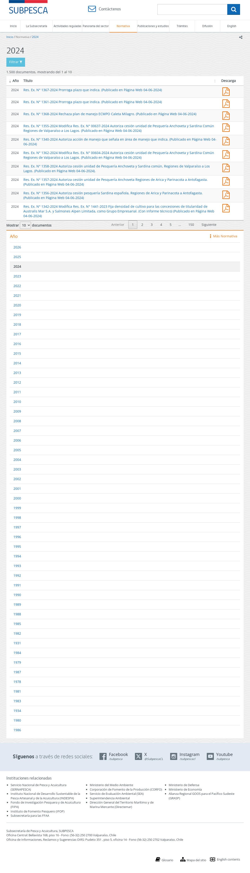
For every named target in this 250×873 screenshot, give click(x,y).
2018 (17, 324)
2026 (17, 247)
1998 (17, 517)
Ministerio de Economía (185, 789)
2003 (17, 469)
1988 (17, 614)
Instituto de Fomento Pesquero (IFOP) (38, 811)
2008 (17, 421)
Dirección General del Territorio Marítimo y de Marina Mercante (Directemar (122, 804)
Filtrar (15, 62)
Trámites (182, 26)
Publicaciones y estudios (153, 26)
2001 (17, 488)
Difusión (207, 26)
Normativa (123, 26)
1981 (17, 691)
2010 (17, 401)
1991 (17, 585)
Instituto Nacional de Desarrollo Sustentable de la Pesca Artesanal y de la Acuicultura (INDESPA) (45, 796)
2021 (17, 295)
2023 (17, 276)
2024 (35, 37)
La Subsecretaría (36, 26)
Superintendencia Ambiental (110, 798)
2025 (17, 257)
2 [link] (142, 224)
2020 (17, 305)
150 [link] (191, 224)
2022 (17, 286)
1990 (17, 595)
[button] (10, 80)
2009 (17, 411)
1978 (17, 681)
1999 (17, 508)
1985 (17, 623)
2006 (17, 440)
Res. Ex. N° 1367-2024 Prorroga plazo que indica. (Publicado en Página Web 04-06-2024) (92, 90)
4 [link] (161, 224)
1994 (17, 556)
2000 (17, 498)
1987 (17, 672)
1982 (17, 633)
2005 (17, 450)
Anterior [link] (117, 224)
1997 (17, 527)
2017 (17, 334)
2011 (17, 392)
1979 (17, 662)
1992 (17, 575)
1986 (17, 730)
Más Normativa (223, 236)
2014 (17, 363)
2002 (17, 479)
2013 (17, 372)
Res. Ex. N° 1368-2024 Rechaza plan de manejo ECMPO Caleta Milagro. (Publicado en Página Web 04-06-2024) (109, 114)
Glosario (167, 860)
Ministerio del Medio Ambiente (111, 785)
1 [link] (133, 224)
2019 (17, 315)
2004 (17, 459)
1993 (17, 566)
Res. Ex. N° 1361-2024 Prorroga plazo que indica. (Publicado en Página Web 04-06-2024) (92, 102)
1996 (17, 537)
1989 (17, 604)
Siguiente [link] (209, 224)
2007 (17, 430)
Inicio (13, 26)
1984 (17, 652)
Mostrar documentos (29, 225)
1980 (17, 720)
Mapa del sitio (196, 860)
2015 (17, 353)
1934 (17, 710)
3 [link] (152, 224)
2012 (17, 382)
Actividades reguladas (67, 26)
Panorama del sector (96, 26)
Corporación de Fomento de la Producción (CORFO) (126, 789)
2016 (17, 343)
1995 (17, 546)
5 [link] (171, 224)
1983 (17, 701)
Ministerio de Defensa (184, 785)
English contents (228, 859)
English (231, 26)
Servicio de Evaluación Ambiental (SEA (116, 794)
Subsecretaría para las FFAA (30, 815)
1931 (17, 643)
